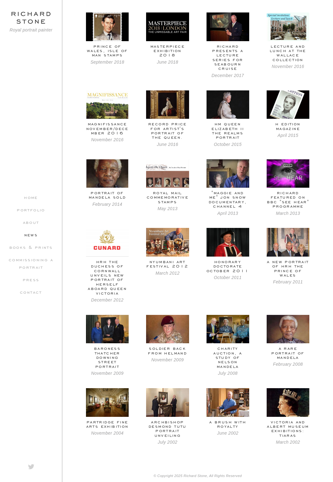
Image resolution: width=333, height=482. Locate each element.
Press (31, 279)
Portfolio (31, 209)
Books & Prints (31, 246)
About (31, 221)
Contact (31, 291)
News (31, 234)
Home (31, 197)
